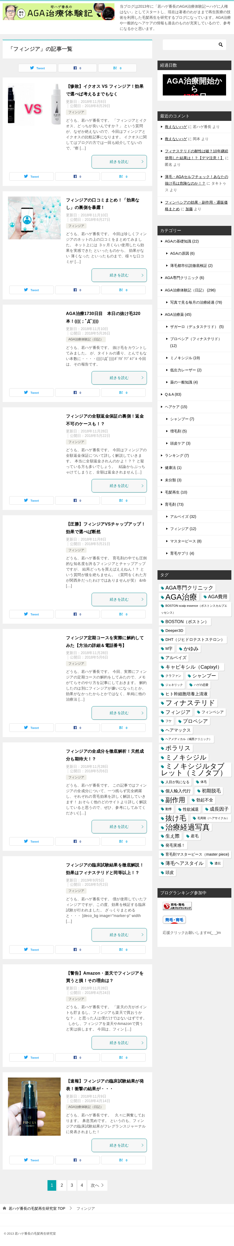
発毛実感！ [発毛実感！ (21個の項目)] (175, 845)
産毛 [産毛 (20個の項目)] (195, 836)
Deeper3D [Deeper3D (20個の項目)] (174, 630)
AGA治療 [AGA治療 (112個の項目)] (181, 597)
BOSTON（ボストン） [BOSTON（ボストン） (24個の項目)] (187, 621)
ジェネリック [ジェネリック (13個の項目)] (174, 684)
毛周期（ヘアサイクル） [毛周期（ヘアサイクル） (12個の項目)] (213, 818)
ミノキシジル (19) (185, 358)
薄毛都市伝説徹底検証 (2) (191, 265)
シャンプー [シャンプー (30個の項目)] (204, 675)
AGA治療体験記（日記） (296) (190, 290)
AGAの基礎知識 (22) (182, 241)
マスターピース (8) (186, 541)
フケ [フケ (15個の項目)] (168, 721)
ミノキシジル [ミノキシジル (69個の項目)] (186, 757)
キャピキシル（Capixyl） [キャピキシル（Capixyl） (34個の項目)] (193, 667)
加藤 (189, 209)
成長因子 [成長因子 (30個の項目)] (219, 809)
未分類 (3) (173, 480)
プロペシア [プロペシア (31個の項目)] (195, 721)
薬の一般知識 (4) (184, 382)
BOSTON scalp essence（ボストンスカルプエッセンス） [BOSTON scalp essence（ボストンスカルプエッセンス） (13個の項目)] (194, 609)
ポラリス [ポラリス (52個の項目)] (178, 748)
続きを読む (127, 161)
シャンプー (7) (182, 419)
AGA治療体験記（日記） (85, 339)
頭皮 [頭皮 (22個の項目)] (169, 872)
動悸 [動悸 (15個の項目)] (168, 809)
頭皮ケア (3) (180, 443)
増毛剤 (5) (178, 431)
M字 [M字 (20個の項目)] (169, 648)
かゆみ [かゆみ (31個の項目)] (191, 648)
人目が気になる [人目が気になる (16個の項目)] (177, 782)
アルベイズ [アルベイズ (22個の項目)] (176, 657)
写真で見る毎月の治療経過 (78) (196, 302)
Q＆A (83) (173, 394)
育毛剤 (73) (174, 504)
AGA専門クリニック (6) (184, 278)
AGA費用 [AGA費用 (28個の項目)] (217, 596)
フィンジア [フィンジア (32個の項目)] (177, 712)
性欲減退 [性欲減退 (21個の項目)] (191, 809)
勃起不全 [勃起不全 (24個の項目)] (204, 799)
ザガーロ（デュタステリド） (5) (197, 327)
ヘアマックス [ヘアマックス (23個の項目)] (178, 730)
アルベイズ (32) (183, 516)
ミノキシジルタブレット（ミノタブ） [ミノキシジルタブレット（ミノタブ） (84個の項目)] (194, 770)
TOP (37, 1208)
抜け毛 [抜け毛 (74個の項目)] (175, 818)
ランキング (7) (177, 455)
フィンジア (76, 112)
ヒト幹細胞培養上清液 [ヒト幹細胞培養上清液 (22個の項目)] (186, 694)
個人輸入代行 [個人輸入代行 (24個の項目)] (178, 790)
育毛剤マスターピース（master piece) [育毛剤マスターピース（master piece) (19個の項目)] (197, 854)
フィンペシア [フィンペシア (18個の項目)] (213, 712)
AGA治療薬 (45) (178, 314)
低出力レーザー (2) (186, 370)
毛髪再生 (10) (176, 492)
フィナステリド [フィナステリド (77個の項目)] (190, 703)
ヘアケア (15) (176, 407)
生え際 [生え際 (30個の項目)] (172, 836)
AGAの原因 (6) (182, 253)
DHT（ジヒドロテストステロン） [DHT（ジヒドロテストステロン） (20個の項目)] (195, 639)
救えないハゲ (176, 127)
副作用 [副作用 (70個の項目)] (175, 800)
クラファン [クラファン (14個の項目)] (173, 676)
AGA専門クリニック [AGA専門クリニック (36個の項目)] (189, 588)
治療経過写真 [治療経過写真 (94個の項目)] (187, 827)
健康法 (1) (173, 467)
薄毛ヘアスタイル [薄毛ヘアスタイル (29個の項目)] (184, 863)
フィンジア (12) (183, 529)
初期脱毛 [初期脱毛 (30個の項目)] (211, 790)
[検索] (194, 44)
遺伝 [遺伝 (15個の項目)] (217, 863)
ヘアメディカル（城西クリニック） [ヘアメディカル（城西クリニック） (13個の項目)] (188, 739)
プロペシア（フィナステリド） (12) (196, 342)
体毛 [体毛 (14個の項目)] (203, 782)
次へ (95, 1185)
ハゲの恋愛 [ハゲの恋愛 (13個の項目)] (201, 684)
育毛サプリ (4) (182, 553)
